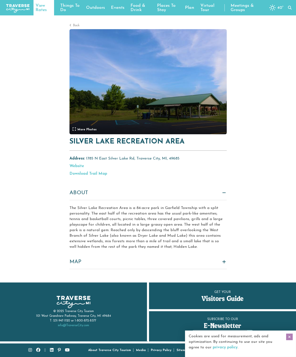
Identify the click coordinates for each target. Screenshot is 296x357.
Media (141, 350)
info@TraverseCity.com (73, 325)
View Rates (41, 7)
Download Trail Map (88, 174)
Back (74, 25)
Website (76, 166)
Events (117, 8)
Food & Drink (138, 7)
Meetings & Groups (242, 7)
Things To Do (70, 7)
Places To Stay (166, 7)
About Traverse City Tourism (109, 350)
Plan (189, 8)
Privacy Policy (161, 350)
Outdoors (95, 8)
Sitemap (183, 350)
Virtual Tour (207, 7)
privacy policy (225, 347)
